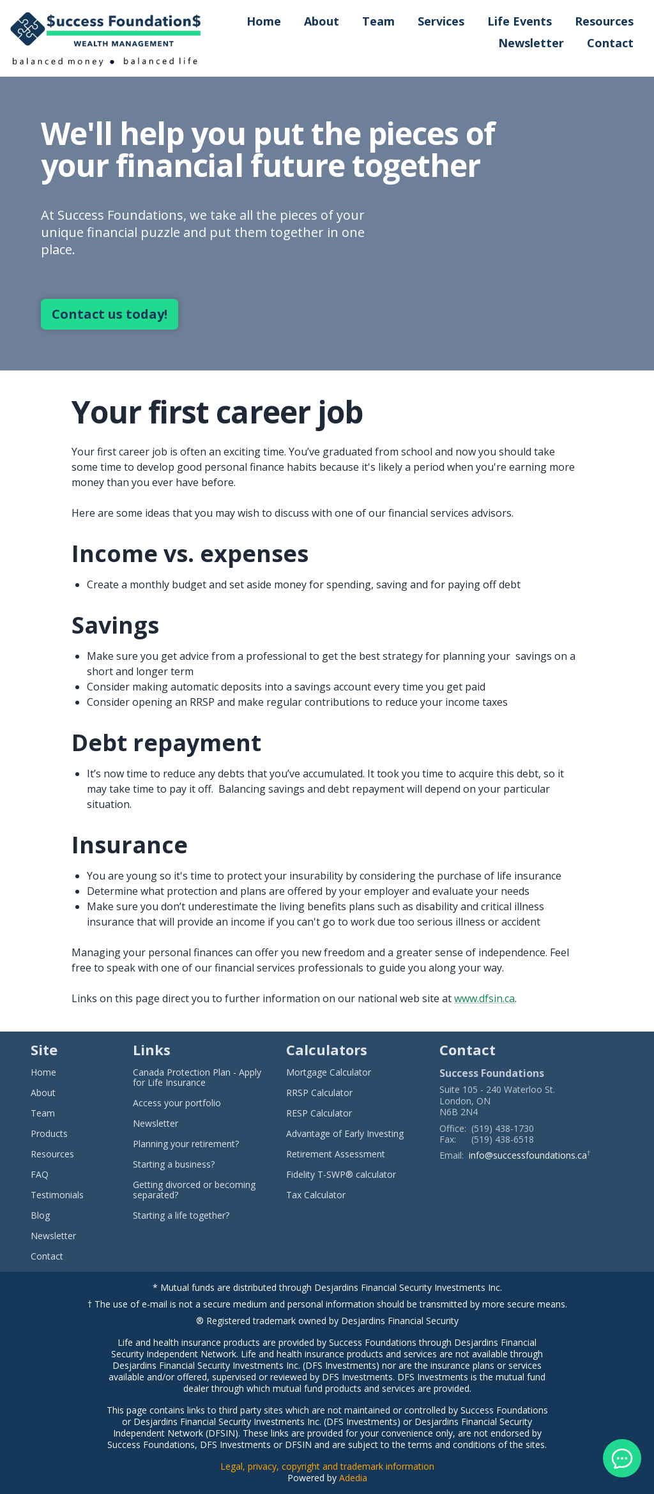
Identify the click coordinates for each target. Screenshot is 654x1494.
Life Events (519, 21)
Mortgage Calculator (328, 1072)
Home (264, 21)
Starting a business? (174, 1164)
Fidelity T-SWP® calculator (341, 1175)
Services (441, 21)
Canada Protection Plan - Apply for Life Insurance (197, 1077)
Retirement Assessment (335, 1154)
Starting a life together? (181, 1215)
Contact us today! (109, 314)
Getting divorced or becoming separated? (194, 1190)
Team (378, 21)
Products (49, 1134)
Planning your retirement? (186, 1144)
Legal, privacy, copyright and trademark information (327, 1466)
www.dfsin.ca (484, 998)
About (321, 21)
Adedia (353, 1478)
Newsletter (531, 42)
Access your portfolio (177, 1103)
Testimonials (57, 1195)
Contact (610, 42)
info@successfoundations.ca (528, 1155)
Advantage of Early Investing (345, 1134)
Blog (40, 1215)
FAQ (40, 1175)
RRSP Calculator (319, 1093)
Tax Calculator (316, 1195)
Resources (604, 21)
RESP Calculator (319, 1113)
